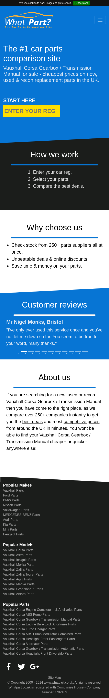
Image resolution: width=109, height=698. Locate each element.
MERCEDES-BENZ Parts (21, 515)
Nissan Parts (12, 505)
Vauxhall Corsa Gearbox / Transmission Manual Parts (41, 619)
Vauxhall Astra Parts (17, 555)
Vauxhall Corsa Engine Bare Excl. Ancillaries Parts (39, 624)
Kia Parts (9, 524)
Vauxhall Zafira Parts (18, 569)
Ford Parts (10, 495)
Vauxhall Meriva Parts (18, 584)
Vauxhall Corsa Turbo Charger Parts (29, 629)
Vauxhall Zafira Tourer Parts (23, 574)
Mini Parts (10, 529)
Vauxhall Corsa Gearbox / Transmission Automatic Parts (43, 648)
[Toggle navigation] (100, 20)
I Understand (81, 3)
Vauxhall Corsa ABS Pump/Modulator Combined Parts (42, 634)
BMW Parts (11, 500)
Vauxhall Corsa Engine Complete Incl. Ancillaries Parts (42, 609)
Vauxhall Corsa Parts (18, 550)
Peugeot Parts (13, 534)
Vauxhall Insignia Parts (19, 560)
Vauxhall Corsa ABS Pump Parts (26, 614)
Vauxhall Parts (13, 490)
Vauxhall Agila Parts (17, 579)
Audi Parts (10, 519)
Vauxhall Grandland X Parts (23, 589)
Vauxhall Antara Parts (18, 594)
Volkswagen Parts (16, 510)
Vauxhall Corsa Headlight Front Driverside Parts (37, 653)
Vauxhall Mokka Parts (18, 564)
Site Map (54, 677)
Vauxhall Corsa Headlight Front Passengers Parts (39, 639)
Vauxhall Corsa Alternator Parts (25, 643)
